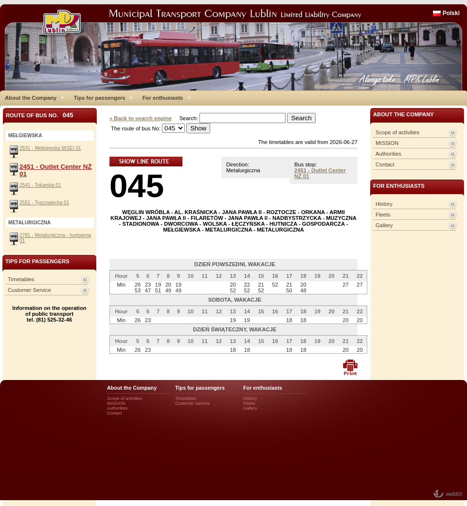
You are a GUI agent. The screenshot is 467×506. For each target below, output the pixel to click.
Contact (385, 164)
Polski (451, 13)
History (384, 204)
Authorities (388, 154)
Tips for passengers (101, 98)
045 (136, 185)
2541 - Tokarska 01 (40, 185)
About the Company (32, 98)
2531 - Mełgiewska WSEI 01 (50, 148)
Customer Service (29, 290)
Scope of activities (397, 132)
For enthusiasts (164, 98)
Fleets (383, 214)
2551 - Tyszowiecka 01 (44, 202)
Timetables (21, 279)
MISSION (387, 143)
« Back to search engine (140, 118)
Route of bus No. (39, 115)
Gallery (384, 225)
